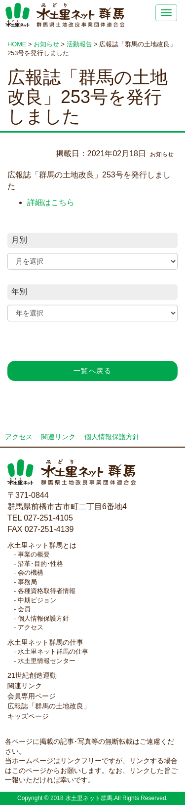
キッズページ (28, 716)
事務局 (27, 582)
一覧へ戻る (92, 371)
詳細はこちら (50, 202)
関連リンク (58, 437)
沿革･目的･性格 (40, 563)
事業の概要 (34, 554)
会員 (24, 609)
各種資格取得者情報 (46, 591)
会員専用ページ (31, 696)
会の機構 (30, 572)
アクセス (19, 437)
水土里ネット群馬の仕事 (45, 642)
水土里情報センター (46, 661)
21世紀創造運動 (32, 675)
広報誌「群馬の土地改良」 (48, 706)
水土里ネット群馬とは (41, 545)
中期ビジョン (37, 600)
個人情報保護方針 (112, 437)
